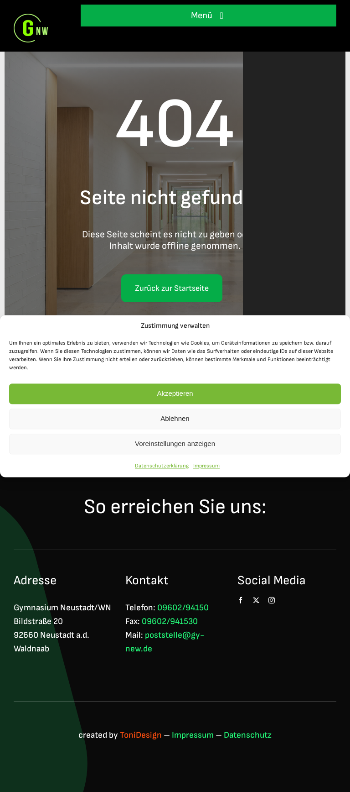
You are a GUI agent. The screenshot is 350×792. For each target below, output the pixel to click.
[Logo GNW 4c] (31, 18)
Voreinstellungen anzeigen (175, 444)
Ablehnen (174, 419)
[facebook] (240, 600)
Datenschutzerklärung (162, 465)
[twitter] (256, 600)
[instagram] (271, 600)
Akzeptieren (175, 394)
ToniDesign (141, 735)
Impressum (206, 465)
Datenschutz (248, 735)
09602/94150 (183, 608)
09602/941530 (170, 621)
